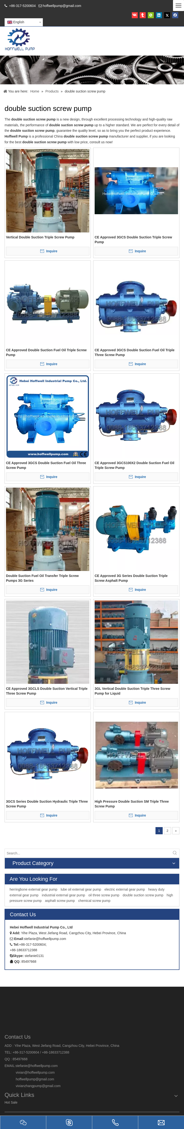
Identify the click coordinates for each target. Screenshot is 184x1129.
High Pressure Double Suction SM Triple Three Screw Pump (132, 804)
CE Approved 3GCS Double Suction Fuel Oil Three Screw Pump (46, 465)
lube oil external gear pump (81, 889)
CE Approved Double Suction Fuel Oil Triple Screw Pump (46, 352)
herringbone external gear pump (33, 889)
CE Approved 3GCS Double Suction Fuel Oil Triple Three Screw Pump (134, 352)
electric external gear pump (124, 889)
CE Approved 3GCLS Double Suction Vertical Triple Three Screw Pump (46, 691)
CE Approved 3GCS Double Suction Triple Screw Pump (133, 239)
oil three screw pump (103, 895)
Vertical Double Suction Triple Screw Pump (40, 237)
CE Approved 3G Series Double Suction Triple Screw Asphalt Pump (131, 578)
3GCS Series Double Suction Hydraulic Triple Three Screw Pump (47, 804)
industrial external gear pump (63, 895)
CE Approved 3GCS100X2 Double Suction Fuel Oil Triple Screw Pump (134, 465)
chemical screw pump (94, 901)
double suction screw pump (143, 895)
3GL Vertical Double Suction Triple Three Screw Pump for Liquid (132, 691)
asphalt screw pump (60, 901)
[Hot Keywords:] (175, 853)
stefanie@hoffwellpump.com (37, 1066)
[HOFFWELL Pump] (20, 40)
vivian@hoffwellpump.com (30, 1072)
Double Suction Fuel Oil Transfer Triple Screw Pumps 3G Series (42, 578)
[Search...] (88, 853)
